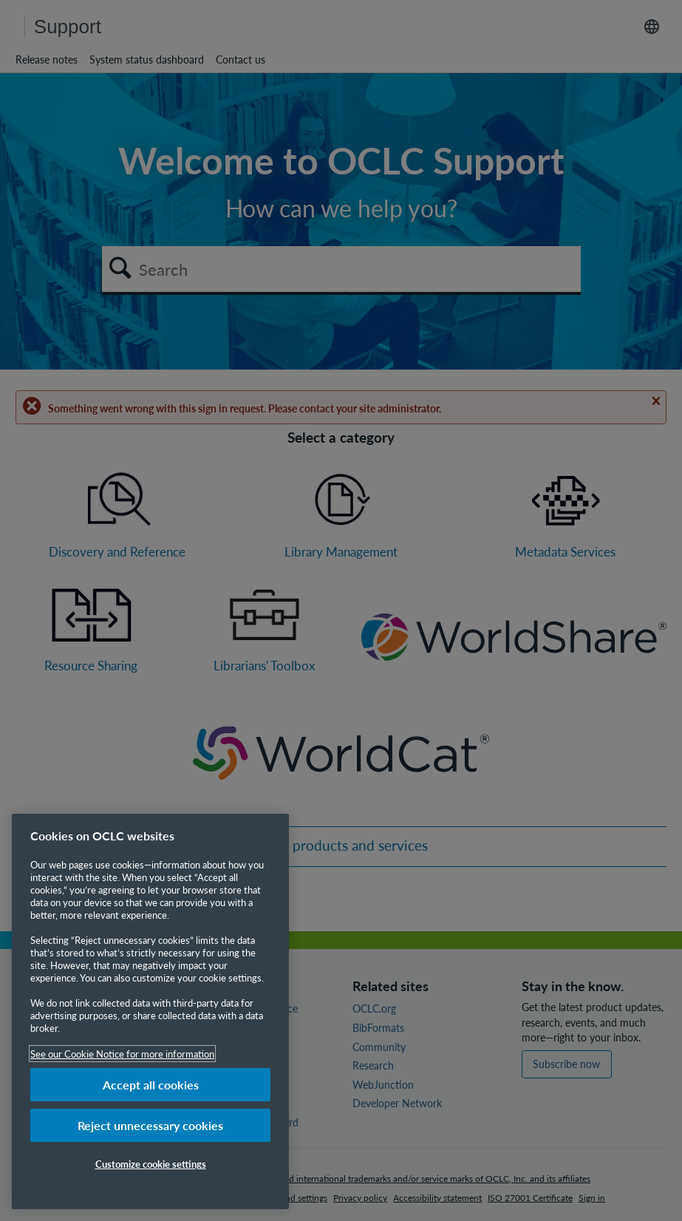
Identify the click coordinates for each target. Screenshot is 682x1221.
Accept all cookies (151, 1084)
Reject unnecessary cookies (150, 1125)
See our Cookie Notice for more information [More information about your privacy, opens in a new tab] (122, 1054)
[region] (150, 1011)
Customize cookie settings (150, 1164)
